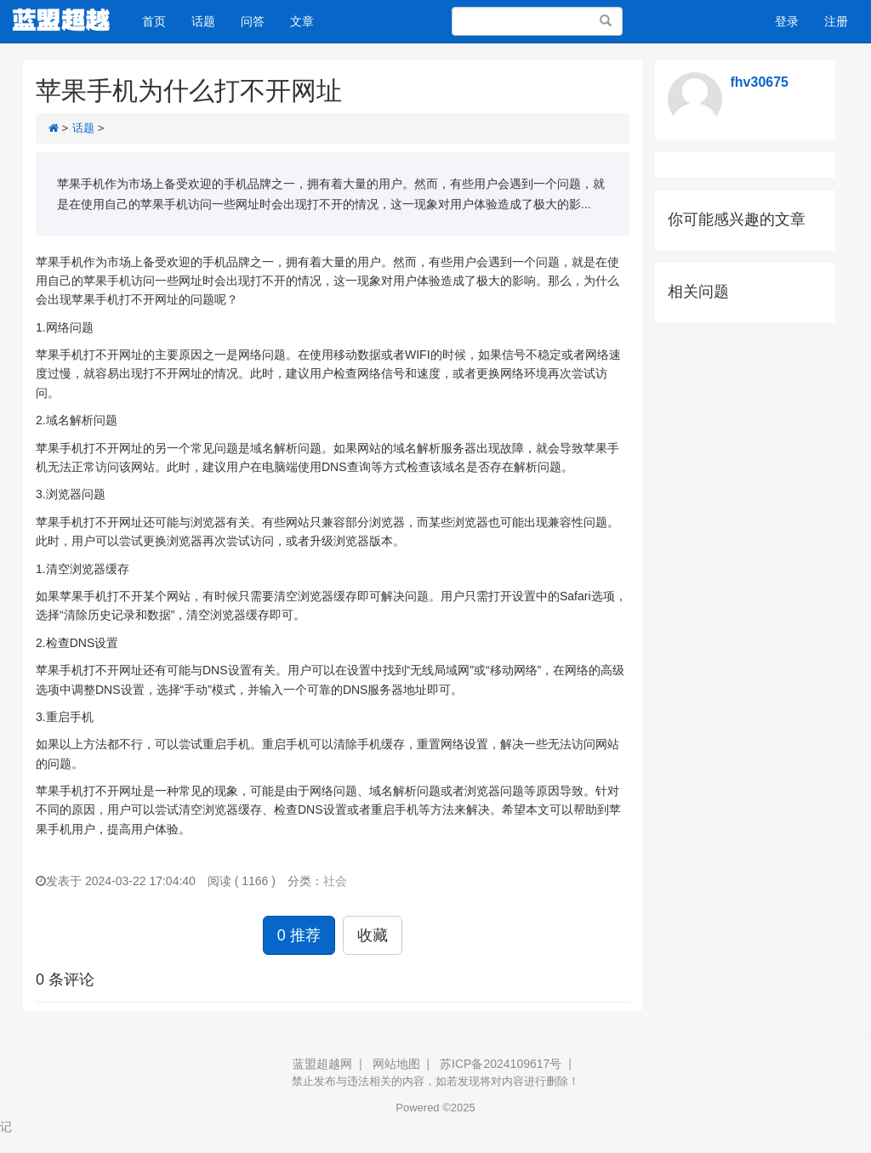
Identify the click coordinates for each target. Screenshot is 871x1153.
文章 (302, 21)
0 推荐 (299, 935)
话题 (203, 21)
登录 (787, 21)
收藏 (372, 935)
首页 (154, 21)
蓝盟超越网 (322, 1064)
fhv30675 (760, 82)
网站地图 (396, 1064)
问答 (253, 21)
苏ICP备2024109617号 (500, 1064)
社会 (335, 881)
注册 (836, 21)
